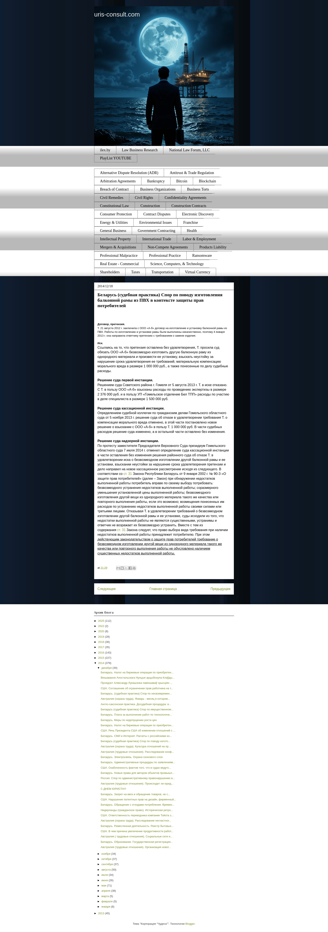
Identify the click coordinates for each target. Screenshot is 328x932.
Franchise (190, 222)
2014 (101, 663)
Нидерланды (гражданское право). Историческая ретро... (137, 810)
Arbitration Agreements (118, 181)
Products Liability (213, 247)
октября (106, 859)
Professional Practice (165, 255)
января (106, 906)
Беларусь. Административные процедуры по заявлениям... (138, 762)
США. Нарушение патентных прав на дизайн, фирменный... (138, 799)
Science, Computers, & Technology (177, 264)
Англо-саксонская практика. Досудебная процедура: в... (136, 704)
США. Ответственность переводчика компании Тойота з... (137, 815)
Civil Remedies (111, 198)
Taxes (135, 272)
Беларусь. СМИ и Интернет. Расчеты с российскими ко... (136, 735)
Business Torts (198, 189)
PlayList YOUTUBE (115, 158)
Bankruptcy (156, 181)
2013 (101, 913)
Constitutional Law (114, 206)
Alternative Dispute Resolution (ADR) (129, 173)
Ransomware (202, 255)
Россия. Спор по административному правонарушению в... (138, 778)
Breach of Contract (114, 189)
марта (105, 896)
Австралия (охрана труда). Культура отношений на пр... (136, 746)
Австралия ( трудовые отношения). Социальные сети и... (136, 836)
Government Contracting (156, 231)
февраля (107, 901)
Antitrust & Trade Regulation (192, 173)
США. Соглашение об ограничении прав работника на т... (137, 688)
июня (105, 880)
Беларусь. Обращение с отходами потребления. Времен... (137, 804)
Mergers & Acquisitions (118, 247)
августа (106, 869)
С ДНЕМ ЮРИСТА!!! (113, 788)
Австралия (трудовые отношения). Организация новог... (136, 847)
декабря (107, 667)
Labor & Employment (199, 239)
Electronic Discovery (198, 214)
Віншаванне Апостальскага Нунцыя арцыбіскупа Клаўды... (137, 677)
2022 (101, 626)
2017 (101, 647)
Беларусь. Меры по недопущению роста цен (129, 720)
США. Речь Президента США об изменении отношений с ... (138, 730)
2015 (101, 657)
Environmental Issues (155, 222)
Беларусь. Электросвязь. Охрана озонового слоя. (132, 757)
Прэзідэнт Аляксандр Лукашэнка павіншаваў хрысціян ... (136, 682)
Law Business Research (140, 150)
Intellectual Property (115, 239)
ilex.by (105, 150)
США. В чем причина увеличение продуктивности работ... (137, 831)
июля (105, 874)
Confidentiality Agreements (185, 198)
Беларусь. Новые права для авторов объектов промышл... (137, 772)
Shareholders (110, 272)
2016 (101, 652)
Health (192, 231)
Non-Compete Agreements (168, 247)
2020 (101, 631)
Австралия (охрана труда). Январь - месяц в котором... (135, 698)
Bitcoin (181, 181)
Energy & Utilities (114, 222)
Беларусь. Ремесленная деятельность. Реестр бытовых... (137, 826)
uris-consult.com (117, 14)
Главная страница (163, 589)
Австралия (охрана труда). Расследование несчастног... (136, 820)
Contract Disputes (156, 214)
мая (104, 885)
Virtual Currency (197, 272)
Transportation (162, 272)
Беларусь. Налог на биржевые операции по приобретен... (137, 672)
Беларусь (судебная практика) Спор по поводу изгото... (135, 741)
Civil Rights (144, 198)
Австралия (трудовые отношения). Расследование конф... (137, 751)
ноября (106, 853)
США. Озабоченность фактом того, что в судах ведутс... (136, 767)
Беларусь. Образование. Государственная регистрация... (137, 841)
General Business (113, 231)
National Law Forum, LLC (189, 150)
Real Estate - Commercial (119, 264)
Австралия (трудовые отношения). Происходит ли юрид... (137, 783)
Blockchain (207, 181)
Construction (150, 206)
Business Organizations (158, 189)
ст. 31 (127, 474)
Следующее (106, 589)
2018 (101, 641)
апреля (106, 890)
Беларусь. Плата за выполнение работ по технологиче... (136, 714)
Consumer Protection (116, 214)
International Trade (156, 239)
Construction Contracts (189, 206)
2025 (101, 620)
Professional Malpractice (118, 255)
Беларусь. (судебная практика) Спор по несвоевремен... (136, 693)
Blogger (190, 923)
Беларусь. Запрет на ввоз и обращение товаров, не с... (135, 794)
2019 (101, 636)
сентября (107, 864)
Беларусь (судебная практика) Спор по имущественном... (137, 709)
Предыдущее (221, 589)
